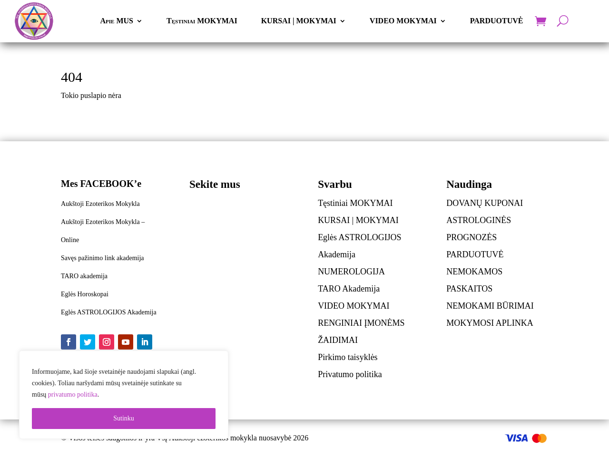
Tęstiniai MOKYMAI (202, 21)
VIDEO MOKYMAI (403, 21)
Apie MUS (116, 21)
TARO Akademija (349, 288)
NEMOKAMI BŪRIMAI (490, 306)
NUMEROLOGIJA (351, 271)
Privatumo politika (350, 374)
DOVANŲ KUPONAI (484, 203)
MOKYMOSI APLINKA (489, 323)
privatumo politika (73, 394)
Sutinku (123, 418)
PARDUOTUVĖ (496, 21)
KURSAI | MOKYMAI (298, 21)
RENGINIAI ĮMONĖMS (361, 323)
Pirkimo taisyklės (348, 357)
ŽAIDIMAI (338, 340)
